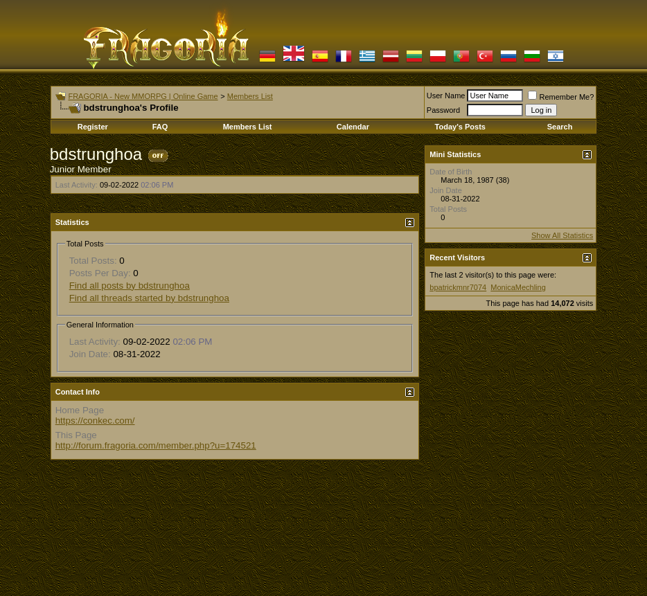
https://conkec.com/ (95, 420)
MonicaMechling (517, 287)
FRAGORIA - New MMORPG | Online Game (143, 96)
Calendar (353, 127)
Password (443, 110)
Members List (250, 96)
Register (93, 127)
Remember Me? (561, 97)
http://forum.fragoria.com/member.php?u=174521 (155, 445)
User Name (446, 95)
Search (560, 127)
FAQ (160, 127)
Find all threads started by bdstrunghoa (149, 298)
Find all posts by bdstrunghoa (129, 285)
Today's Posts (460, 127)
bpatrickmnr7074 (457, 287)
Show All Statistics (562, 235)
